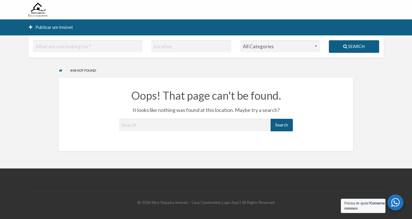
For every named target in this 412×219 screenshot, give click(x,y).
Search (354, 46)
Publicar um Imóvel (51, 27)
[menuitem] (51, 27)
